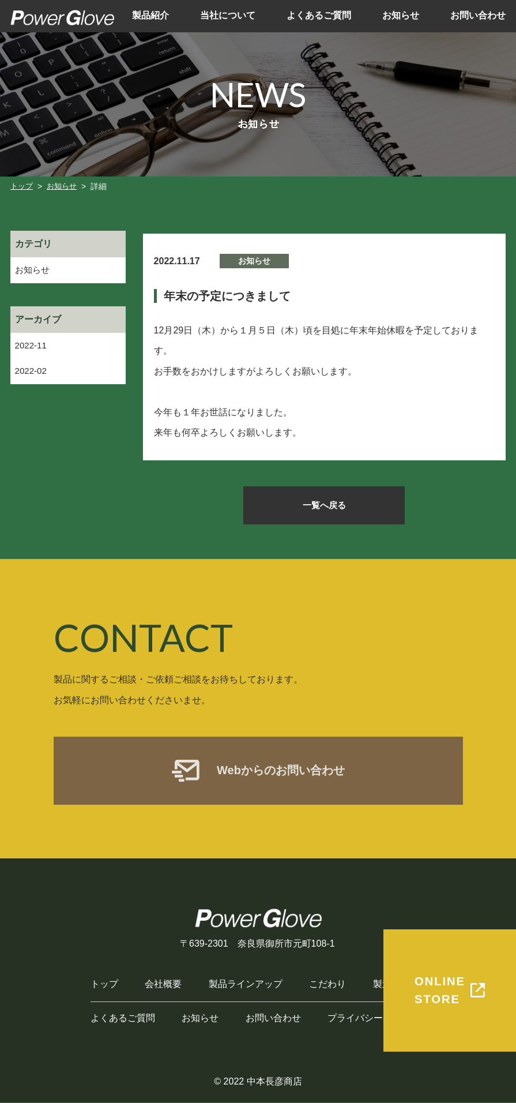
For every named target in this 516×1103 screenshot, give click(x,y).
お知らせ (33, 270)
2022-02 (32, 373)
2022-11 (32, 346)
